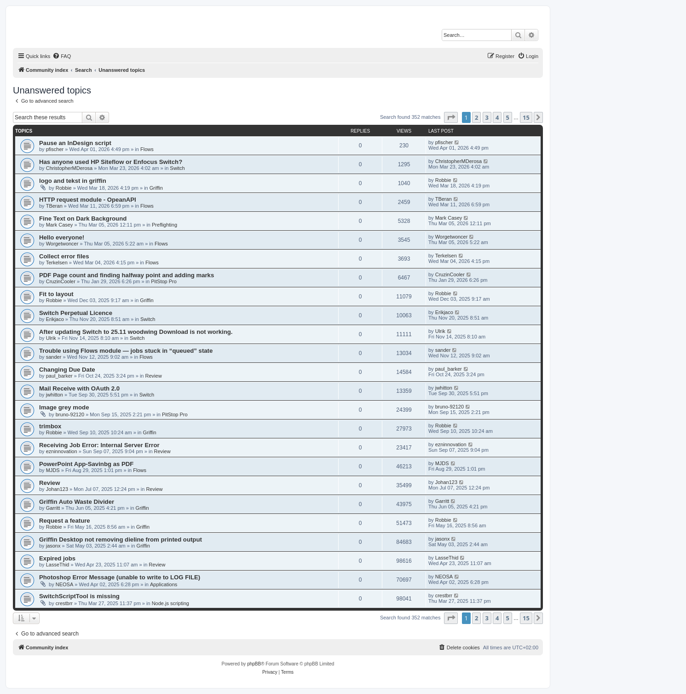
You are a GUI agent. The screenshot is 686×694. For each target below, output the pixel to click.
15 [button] (526, 117)
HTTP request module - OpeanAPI (87, 199)
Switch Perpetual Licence (75, 312)
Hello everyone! (61, 237)
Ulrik (51, 338)
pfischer (55, 149)
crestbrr (64, 603)
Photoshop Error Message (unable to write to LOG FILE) (119, 577)
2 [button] (476, 117)
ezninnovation (61, 451)
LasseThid (57, 564)
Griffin (156, 188)
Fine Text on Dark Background (83, 218)
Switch (177, 168)
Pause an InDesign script (75, 143)
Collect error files (64, 256)
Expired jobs (57, 558)
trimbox (50, 426)
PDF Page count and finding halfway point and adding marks (126, 275)
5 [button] (507, 117)
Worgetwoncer (62, 243)
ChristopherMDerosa (69, 168)
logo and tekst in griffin (72, 180)
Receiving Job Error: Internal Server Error (99, 445)
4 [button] (497, 117)
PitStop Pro (164, 281)
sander (54, 357)
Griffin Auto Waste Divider (76, 501)
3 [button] (487, 117)
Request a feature (64, 520)
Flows (147, 149)
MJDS (53, 470)
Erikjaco (55, 319)
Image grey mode (64, 407)
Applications (163, 584)
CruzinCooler (60, 281)
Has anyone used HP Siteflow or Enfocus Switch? (110, 161)
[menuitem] (61, 56)
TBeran (54, 206)
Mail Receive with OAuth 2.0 (79, 388)
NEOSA (65, 584)
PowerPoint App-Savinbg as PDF (86, 464)
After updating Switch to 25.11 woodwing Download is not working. (136, 331)
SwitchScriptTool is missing (79, 596)
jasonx (53, 545)
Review (153, 376)
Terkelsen (57, 262)
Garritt (53, 508)
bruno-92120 (70, 414)
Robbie (64, 188)
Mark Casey (59, 224)
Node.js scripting (170, 603)
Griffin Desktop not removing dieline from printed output (120, 539)
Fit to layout (56, 294)
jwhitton (54, 394)
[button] (451, 117)
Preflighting (164, 224)
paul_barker (59, 376)
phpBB (254, 663)
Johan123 (57, 489)
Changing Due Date (67, 369)
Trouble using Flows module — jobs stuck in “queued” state (126, 350)
